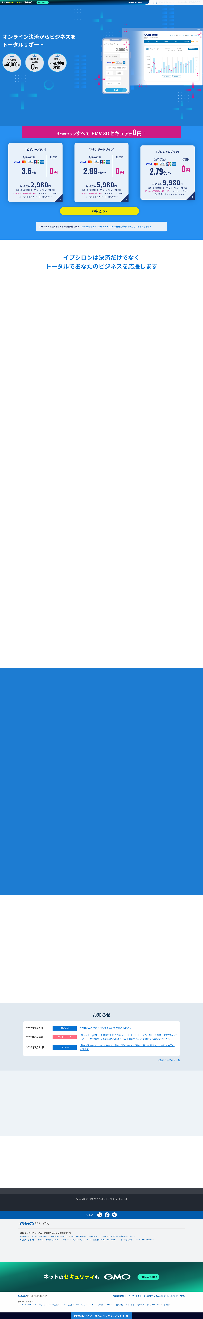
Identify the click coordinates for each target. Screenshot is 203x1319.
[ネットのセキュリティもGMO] (25, 2)
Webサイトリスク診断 (97, 1236)
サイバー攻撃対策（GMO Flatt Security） (101, 1239)
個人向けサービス (153, 1305)
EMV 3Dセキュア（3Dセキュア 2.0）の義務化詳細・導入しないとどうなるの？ (116, 226)
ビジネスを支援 (66, 1305)
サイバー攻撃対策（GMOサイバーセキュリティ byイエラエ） (60, 1239)
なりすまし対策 (126, 1239)
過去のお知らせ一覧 (168, 1060)
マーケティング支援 (96, 1305)
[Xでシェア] (99, 1214)
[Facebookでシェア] (107, 1214)
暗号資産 (141, 1305)
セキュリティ (80, 1305)
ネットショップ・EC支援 (48, 1305)
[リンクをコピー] (114, 1214)
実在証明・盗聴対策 (27, 1239)
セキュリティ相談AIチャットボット (122, 1236)
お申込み (99, 211)
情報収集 (119, 1305)
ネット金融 (130, 1305)
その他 (166, 1305)
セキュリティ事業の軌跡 (145, 1239)
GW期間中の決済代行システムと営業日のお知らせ (106, 1028)
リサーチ (109, 1305)
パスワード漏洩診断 (78, 1236)
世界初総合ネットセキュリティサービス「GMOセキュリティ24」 (44, 1236)
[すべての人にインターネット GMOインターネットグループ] (180, 2)
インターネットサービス (27, 1305)
